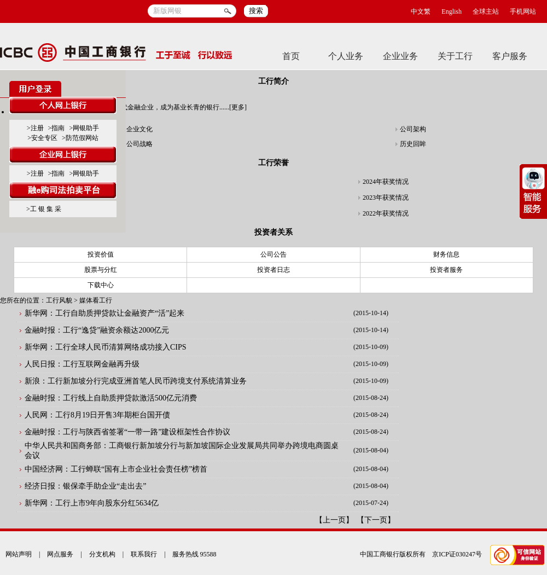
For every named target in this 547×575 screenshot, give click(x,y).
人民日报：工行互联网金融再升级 (82, 364)
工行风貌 (59, 300)
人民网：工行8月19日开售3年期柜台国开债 (97, 415)
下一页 (375, 520)
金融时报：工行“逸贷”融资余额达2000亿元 (97, 330)
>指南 (56, 128)
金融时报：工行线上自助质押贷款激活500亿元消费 (111, 398)
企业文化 (139, 129)
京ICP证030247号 (457, 554)
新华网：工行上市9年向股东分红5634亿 (92, 503)
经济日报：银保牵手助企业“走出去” (85, 486)
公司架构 (413, 129)
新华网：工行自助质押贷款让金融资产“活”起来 (104, 313)
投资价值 (101, 254)
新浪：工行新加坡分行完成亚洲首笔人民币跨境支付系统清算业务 (136, 381)
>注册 (35, 128)
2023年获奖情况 (386, 197)
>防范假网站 (80, 138)
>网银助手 (84, 128)
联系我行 (144, 554)
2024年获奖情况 (386, 181)
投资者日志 (273, 270)
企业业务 (400, 56)
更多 (238, 107)
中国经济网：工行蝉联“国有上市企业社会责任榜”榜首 (116, 469)
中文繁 (420, 11)
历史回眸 (413, 144)
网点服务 (60, 554)
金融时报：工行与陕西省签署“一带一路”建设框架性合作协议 (127, 432)
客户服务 (509, 56)
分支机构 (102, 554)
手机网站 (523, 11)
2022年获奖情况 (386, 213)
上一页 (334, 520)
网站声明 (18, 554)
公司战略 (139, 144)
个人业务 (345, 56)
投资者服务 (446, 270)
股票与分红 (100, 270)
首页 (291, 56)
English (451, 11)
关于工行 (455, 56)
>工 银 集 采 (43, 209)
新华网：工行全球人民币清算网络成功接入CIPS (106, 347)
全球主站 (486, 11)
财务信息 (446, 254)
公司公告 (273, 254)
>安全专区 (42, 138)
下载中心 (101, 285)
